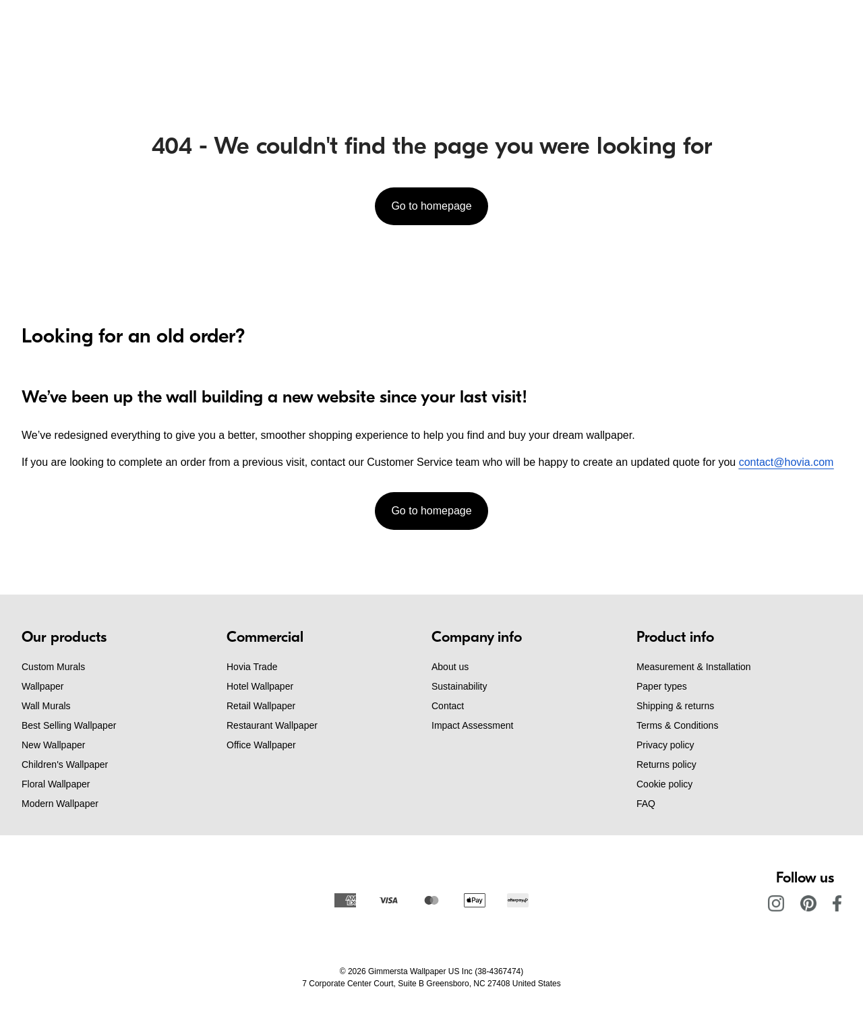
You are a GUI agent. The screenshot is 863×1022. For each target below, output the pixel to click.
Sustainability (459, 686)
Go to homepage (431, 206)
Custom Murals (53, 666)
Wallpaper (43, 686)
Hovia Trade (252, 666)
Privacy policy (665, 745)
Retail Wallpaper (261, 705)
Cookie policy (664, 784)
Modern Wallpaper (60, 803)
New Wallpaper (53, 745)
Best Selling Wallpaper (69, 725)
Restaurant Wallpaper (272, 725)
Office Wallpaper (261, 745)
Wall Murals (46, 705)
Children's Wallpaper (65, 764)
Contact (448, 705)
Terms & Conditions (677, 725)
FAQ (645, 803)
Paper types (661, 686)
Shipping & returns (675, 705)
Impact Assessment (472, 725)
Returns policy (666, 764)
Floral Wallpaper (56, 784)
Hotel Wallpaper (260, 686)
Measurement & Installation (693, 666)
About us (450, 666)
